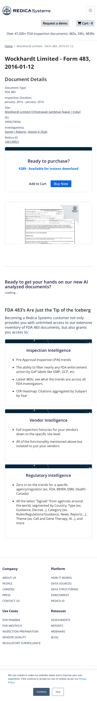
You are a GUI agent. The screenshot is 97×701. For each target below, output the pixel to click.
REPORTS (57, 626)
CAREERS (8, 589)
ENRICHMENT (60, 595)
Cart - (85, 23)
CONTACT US (11, 601)
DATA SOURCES (61, 583)
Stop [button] (57, 691)
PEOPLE (7, 583)
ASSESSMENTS (60, 620)
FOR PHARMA (11, 620)
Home (9, 46)
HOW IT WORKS (61, 578)
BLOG (54, 637)
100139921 (12, 142)
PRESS (6, 595)
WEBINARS (58, 631)
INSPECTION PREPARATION (20, 631)
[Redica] (26, 10)
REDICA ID (57, 601)
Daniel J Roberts (15, 132)
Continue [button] (41, 691)
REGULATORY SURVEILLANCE (21, 643)
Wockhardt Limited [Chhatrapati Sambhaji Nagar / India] (43, 112)
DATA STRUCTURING (64, 589)
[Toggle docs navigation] (90, 10)
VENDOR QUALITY (14, 637)
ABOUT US (9, 578)
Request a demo (55, 23)
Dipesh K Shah (37, 132)
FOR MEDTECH (12, 626)
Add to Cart (37, 184)
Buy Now (61, 184)
